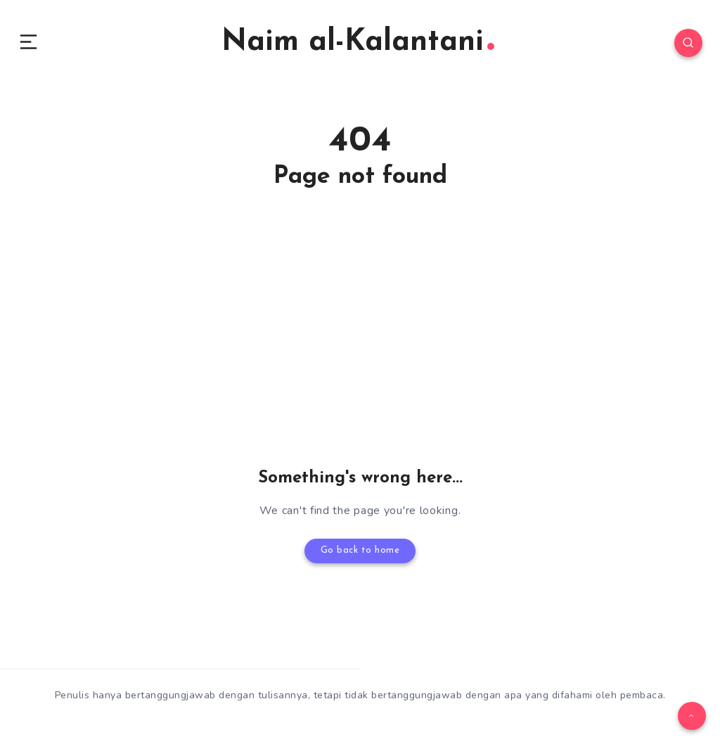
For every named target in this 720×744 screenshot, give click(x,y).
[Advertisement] (360, 356)
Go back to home (360, 555)
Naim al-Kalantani (358, 45)
